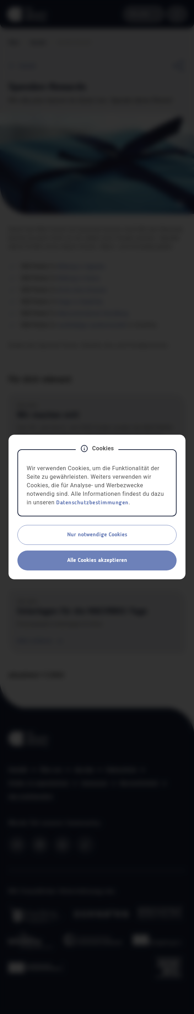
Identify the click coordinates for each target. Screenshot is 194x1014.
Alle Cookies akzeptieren (97, 560)
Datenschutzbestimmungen (92, 503)
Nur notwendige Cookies (97, 535)
